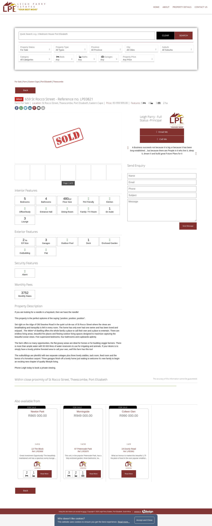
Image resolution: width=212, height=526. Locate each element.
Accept (144, 520)
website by (143, 511)
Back (25, 90)
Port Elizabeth (46, 82)
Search (183, 35)
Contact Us (201, 7)
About (166, 7)
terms (84, 511)
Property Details (182, 7)
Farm (25, 82)
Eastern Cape (33, 82)
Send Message (188, 226)
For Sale (18, 82)
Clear (165, 35)
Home (156, 7)
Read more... (124, 522)
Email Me (162, 132)
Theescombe (58, 82)
